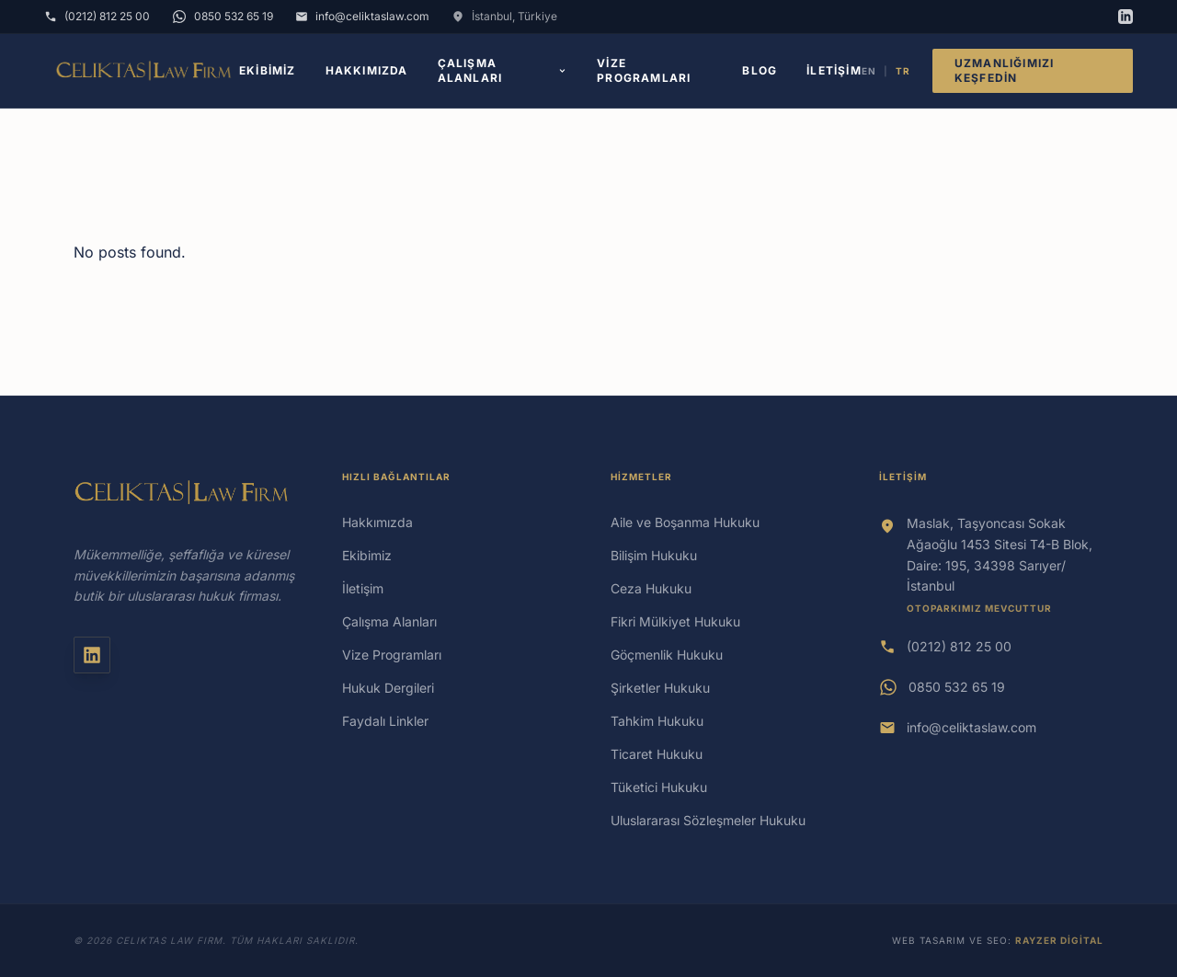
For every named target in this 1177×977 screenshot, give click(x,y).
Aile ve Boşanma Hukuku (685, 522)
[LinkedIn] (1125, 16)
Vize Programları (644, 70)
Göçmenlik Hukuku (668, 654)
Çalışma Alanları (503, 70)
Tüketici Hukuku (659, 787)
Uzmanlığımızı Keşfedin (1004, 70)
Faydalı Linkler (385, 721)
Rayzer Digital (1059, 940)
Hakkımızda (367, 70)
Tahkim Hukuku (657, 721)
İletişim (834, 70)
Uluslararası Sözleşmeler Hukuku (708, 820)
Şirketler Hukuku (660, 687)
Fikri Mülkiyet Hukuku (675, 621)
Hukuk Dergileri (388, 687)
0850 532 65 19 (956, 687)
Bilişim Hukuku (654, 555)
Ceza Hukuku (651, 588)
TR (903, 70)
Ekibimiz (267, 70)
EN (869, 70)
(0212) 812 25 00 (959, 646)
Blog (759, 70)
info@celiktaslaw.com (971, 727)
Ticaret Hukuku (657, 754)
